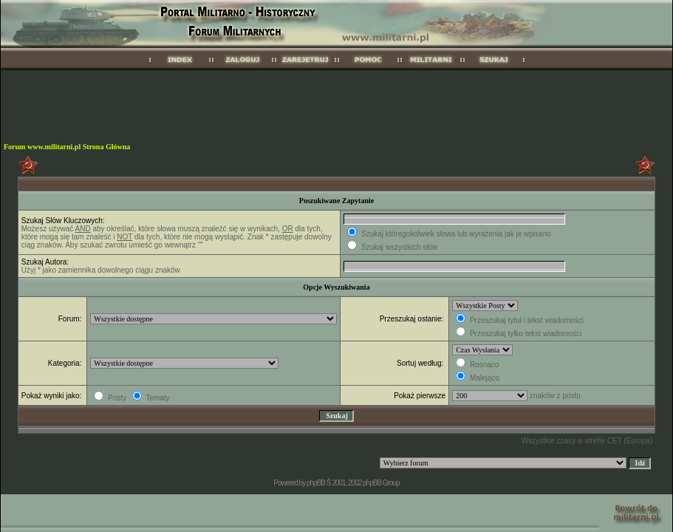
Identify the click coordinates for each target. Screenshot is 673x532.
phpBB (316, 483)
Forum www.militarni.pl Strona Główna (67, 147)
